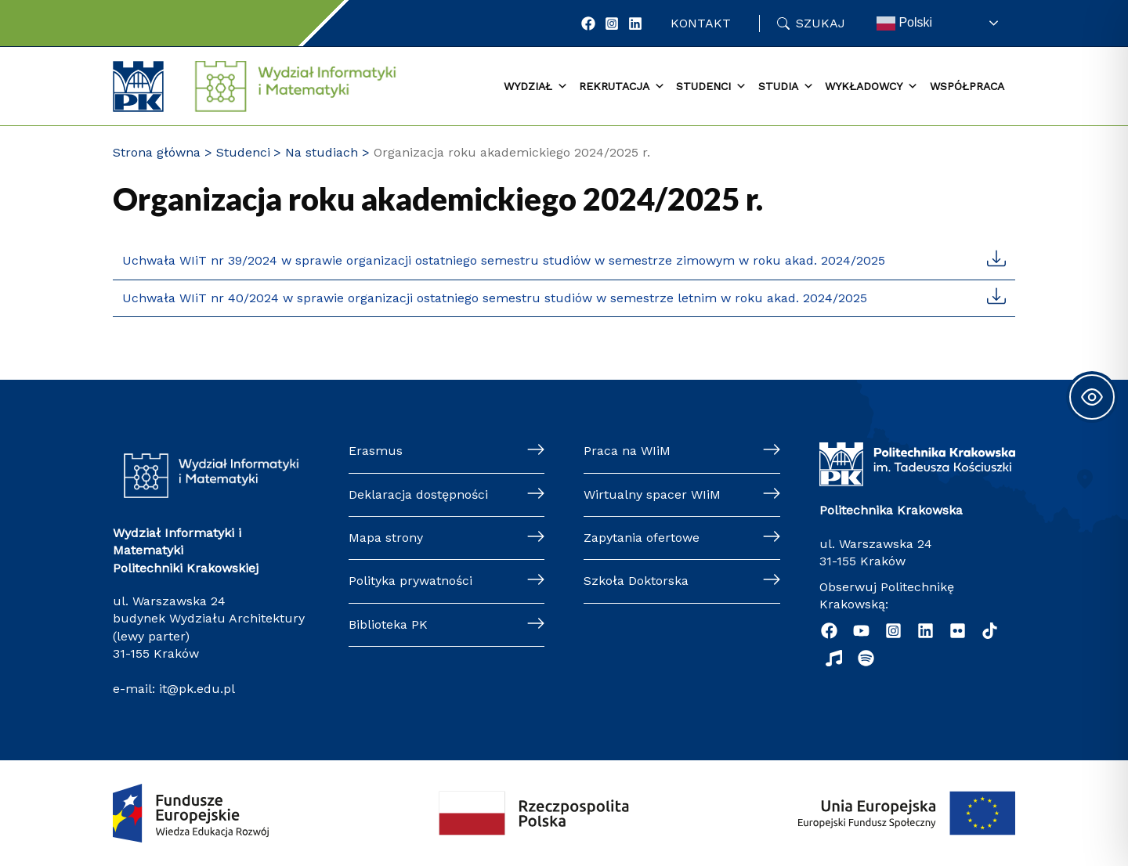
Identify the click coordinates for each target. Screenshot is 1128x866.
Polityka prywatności (410, 580)
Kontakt (701, 23)
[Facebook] (588, 23)
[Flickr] (957, 630)
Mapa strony (386, 537)
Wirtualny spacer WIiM (652, 494)
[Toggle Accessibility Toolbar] (1092, 397)
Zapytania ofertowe (642, 537)
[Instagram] (612, 23)
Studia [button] (786, 87)
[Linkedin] (925, 630)
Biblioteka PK (388, 624)
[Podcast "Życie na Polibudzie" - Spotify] (866, 658)
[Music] (834, 658)
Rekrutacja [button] (622, 87)
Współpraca (967, 86)
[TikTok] (990, 630)
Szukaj (820, 23)
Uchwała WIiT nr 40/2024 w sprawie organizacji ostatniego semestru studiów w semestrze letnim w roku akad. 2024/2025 (494, 297)
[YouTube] (861, 630)
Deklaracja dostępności (418, 494)
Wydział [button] (536, 87)
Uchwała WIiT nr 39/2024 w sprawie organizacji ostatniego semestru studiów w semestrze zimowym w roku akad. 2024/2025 (503, 260)
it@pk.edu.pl (197, 688)
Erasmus (376, 450)
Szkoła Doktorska (636, 580)
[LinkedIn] (635, 23)
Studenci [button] (711, 87)
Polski (904, 23)
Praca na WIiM (627, 450)
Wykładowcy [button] (871, 87)
